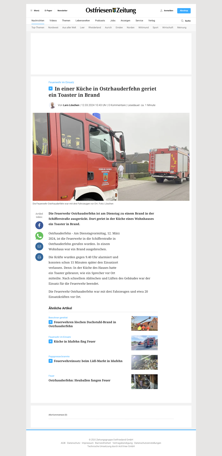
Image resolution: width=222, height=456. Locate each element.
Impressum (88, 443)
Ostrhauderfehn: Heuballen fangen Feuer (79, 380)
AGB (63, 443)
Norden (130, 27)
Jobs (112, 20)
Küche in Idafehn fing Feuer (74, 341)
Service (139, 20)
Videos (53, 20)
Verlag (151, 20)
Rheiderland (95, 27)
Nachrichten (38, 20)
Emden (119, 27)
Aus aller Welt (69, 27)
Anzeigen (125, 20)
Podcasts (100, 20)
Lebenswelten (83, 20)
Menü (34, 11)
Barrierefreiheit (103, 443)
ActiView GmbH (126, 446)
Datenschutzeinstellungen (147, 443)
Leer (82, 27)
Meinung (181, 27)
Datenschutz (73, 443)
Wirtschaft (167, 27)
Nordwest (53, 27)
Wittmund (143, 27)
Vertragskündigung (123, 443)
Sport (155, 27)
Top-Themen (38, 27)
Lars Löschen (71, 105)
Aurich (108, 27)
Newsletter (62, 10)
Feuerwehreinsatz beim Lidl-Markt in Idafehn (88, 361)
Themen (66, 20)
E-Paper (48, 10)
